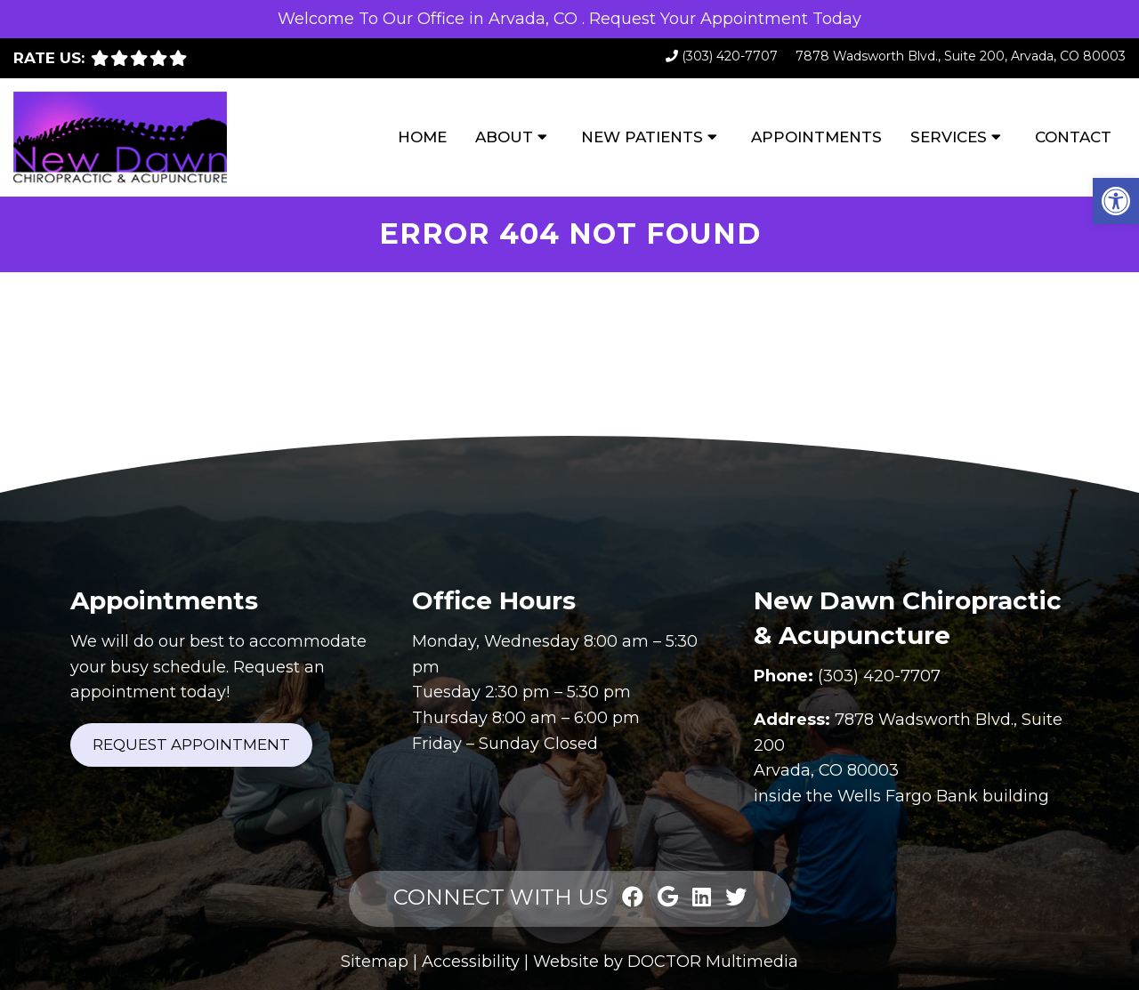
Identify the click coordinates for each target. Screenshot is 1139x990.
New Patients (642, 137)
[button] (1116, 201)
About (504, 137)
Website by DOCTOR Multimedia (665, 961)
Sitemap (374, 961)
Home (422, 137)
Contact (1073, 137)
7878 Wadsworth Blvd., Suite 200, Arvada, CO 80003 (961, 56)
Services (948, 137)
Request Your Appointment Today (725, 18)
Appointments (816, 137)
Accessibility (471, 961)
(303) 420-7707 (730, 56)
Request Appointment (191, 744)
